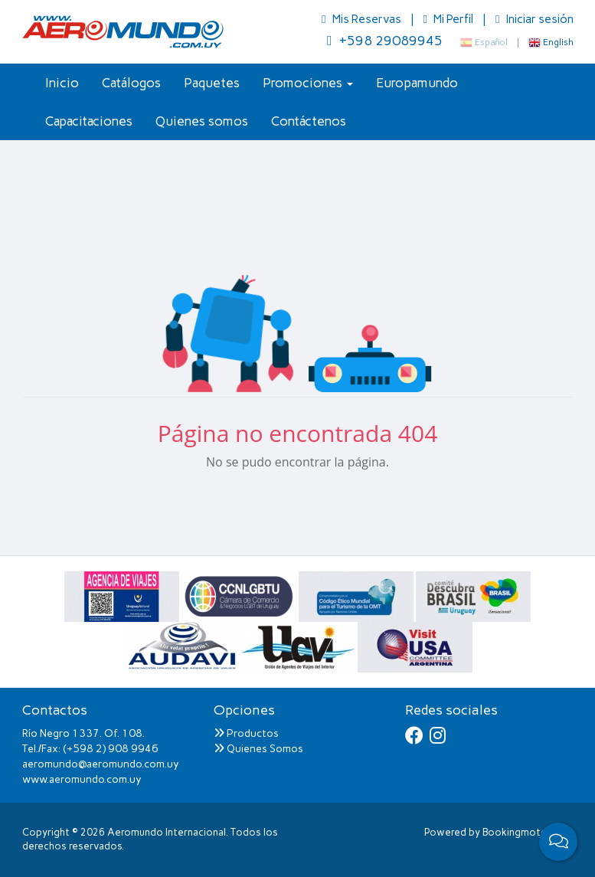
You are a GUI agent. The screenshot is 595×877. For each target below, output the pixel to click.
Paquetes (212, 82)
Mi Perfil (449, 19)
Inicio (62, 82)
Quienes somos (201, 121)
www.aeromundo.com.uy (82, 779)
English (551, 42)
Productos (246, 733)
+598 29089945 (385, 40)
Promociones (308, 82)
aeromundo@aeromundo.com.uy (100, 764)
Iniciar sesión (534, 19)
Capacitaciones (88, 121)
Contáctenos (308, 121)
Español (484, 42)
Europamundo (417, 82)
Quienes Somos (258, 748)
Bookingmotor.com (528, 832)
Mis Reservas (362, 19)
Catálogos (131, 82)
